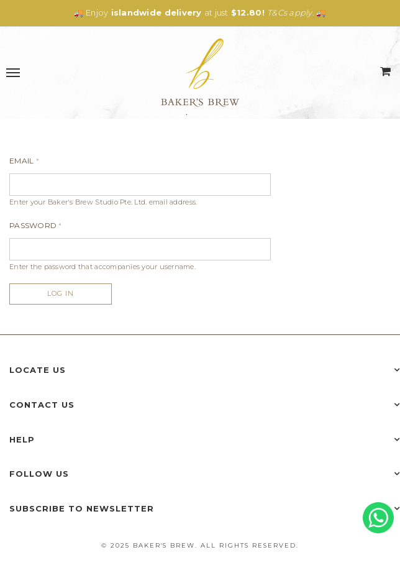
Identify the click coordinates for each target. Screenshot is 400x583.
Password (35, 225)
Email (24, 160)
